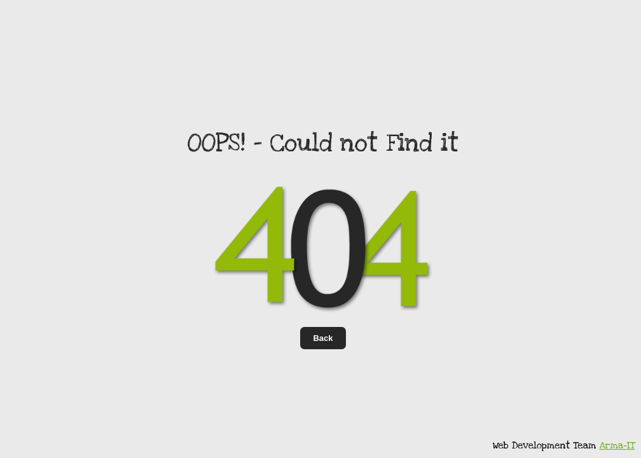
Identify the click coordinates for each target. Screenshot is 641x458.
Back (323, 338)
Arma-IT (617, 445)
